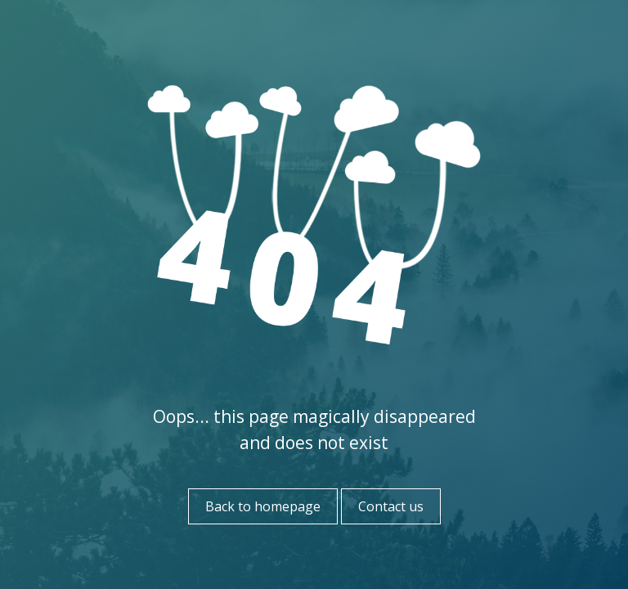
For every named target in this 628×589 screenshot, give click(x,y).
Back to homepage (263, 506)
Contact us (391, 506)
